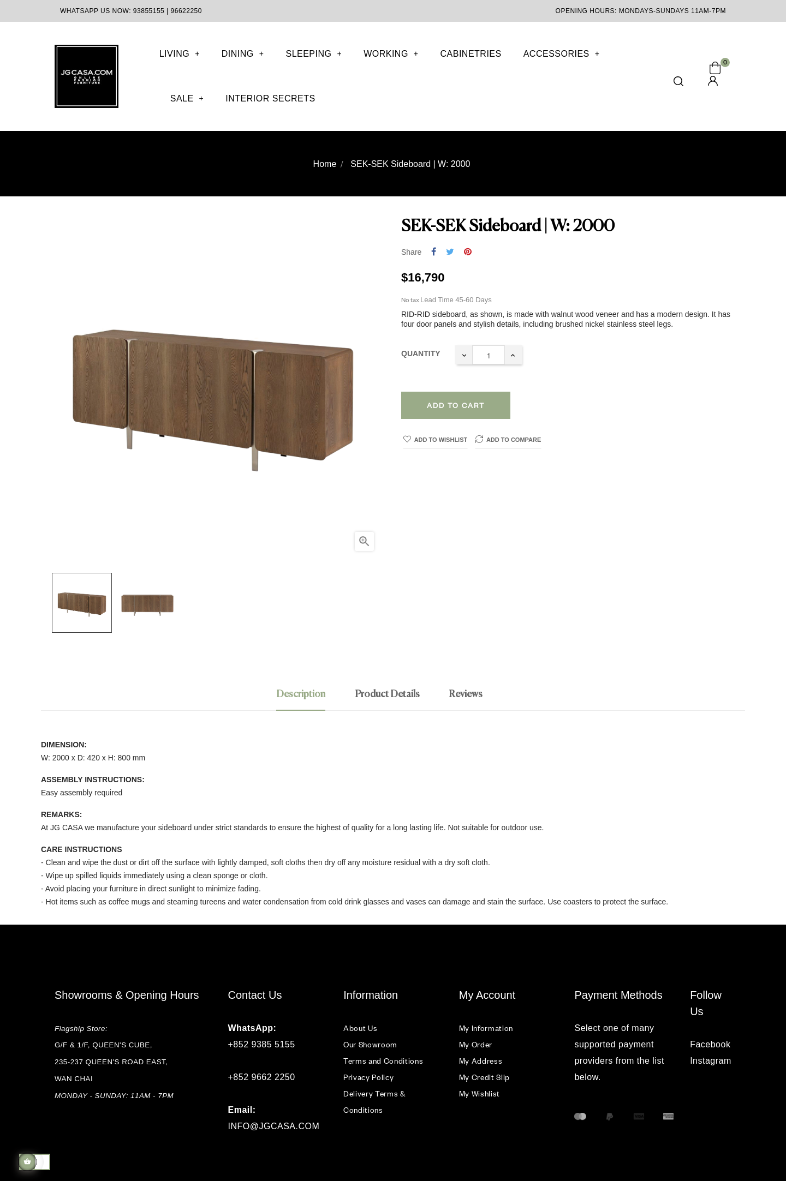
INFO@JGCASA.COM (274, 1126)
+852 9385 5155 (261, 1044)
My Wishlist (479, 1093)
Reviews (466, 694)
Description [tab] (300, 694)
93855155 (148, 11)
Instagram (710, 1060)
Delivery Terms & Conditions (374, 1101)
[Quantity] (488, 354)
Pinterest (468, 252)
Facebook (710, 1044)
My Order (475, 1044)
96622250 (186, 11)
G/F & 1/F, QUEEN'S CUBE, (104, 1045)
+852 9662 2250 (261, 1077)
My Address (481, 1060)
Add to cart (456, 405)
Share (433, 252)
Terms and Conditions (383, 1060)
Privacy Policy (368, 1077)
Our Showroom (370, 1044)
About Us (360, 1028)
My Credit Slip (484, 1077)
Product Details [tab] (387, 694)
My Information (486, 1028)
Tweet (450, 252)
